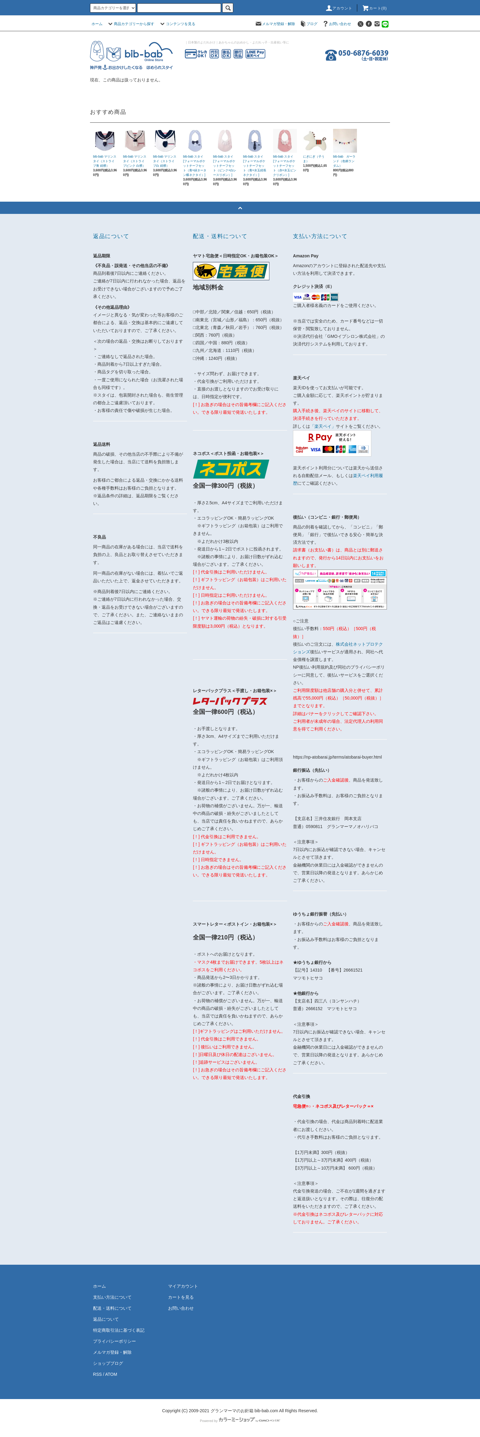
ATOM (111, 1374)
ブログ (308, 24)
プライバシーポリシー (114, 1341)
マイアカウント (183, 1286)
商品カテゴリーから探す (130, 24)
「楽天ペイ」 (323, 426)
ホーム (97, 24)
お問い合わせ (336, 24)
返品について (106, 1319)
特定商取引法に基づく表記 (118, 1330)
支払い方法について (112, 1297)
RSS (97, 1374)
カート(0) (374, 8)
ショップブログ (108, 1363)
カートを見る (181, 1297)
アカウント (339, 8)
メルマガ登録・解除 (275, 24)
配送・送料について (112, 1308)
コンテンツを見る (177, 24)
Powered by (240, 1421)
